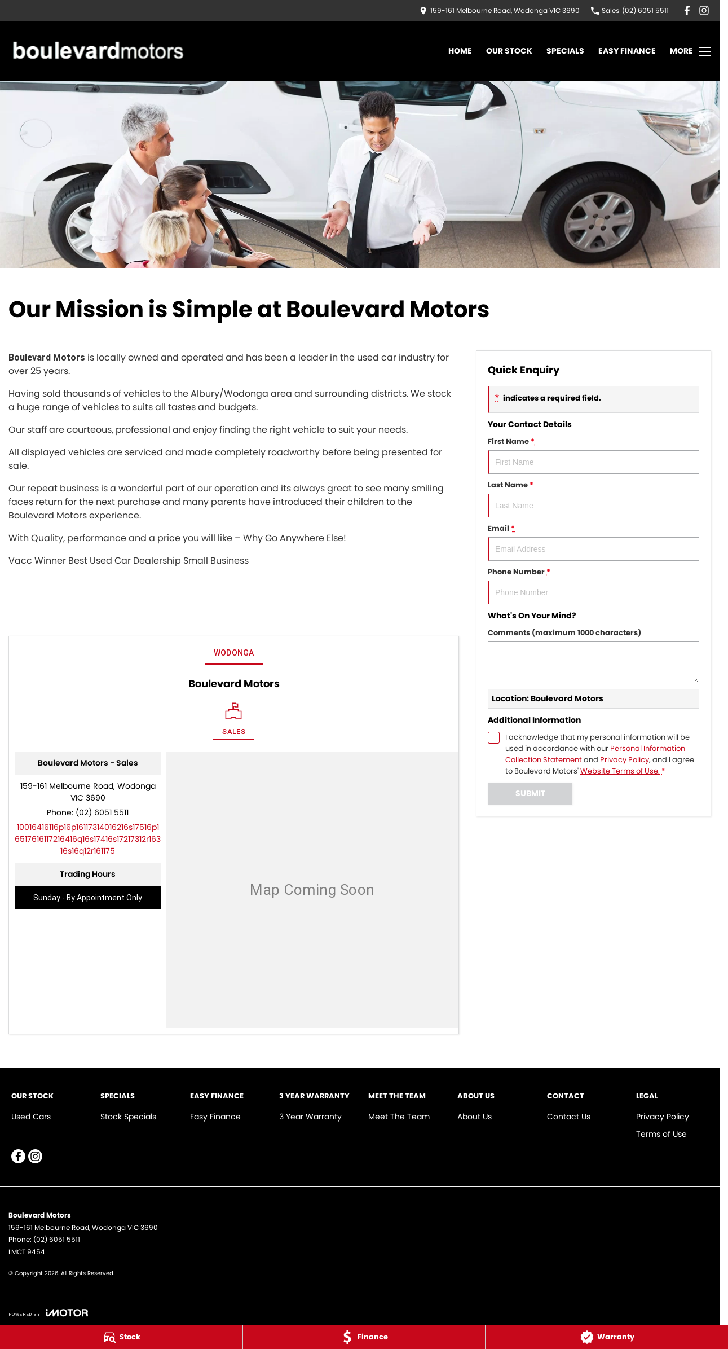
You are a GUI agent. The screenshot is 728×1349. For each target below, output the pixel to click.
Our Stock (509, 50)
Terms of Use (661, 1134)
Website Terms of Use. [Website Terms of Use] (620, 771)
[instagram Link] (704, 10)
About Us (474, 1116)
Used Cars (31, 1116)
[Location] (233, 721)
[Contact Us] (500, 10)
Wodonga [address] (234, 653)
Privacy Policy (662, 1116)
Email (593, 542)
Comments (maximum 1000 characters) (593, 655)
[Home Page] (96, 51)
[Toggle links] (48, 1312)
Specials (565, 50)
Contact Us (568, 1116)
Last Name (593, 498)
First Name (593, 455)
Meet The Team (399, 1116)
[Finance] (364, 1337)
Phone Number (593, 585)
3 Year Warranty (310, 1116)
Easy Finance (627, 50)
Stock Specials (128, 1116)
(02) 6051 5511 (102, 812)
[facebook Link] (687, 10)
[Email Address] (88, 838)
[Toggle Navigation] (690, 51)
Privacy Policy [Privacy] (624, 759)
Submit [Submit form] (530, 793)
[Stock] (121, 1337)
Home (460, 50)
